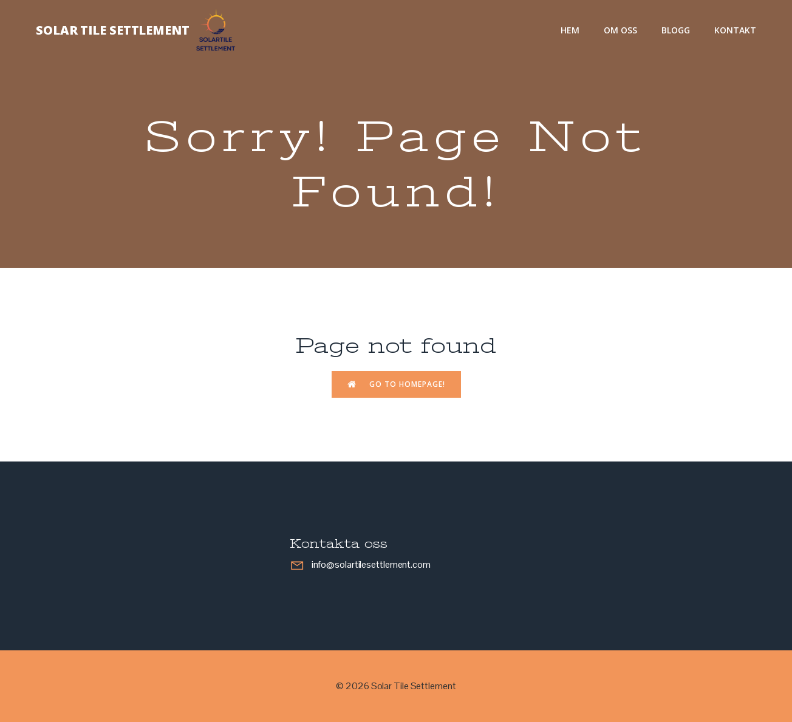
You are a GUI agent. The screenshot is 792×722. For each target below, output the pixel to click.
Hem (570, 30)
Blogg (675, 30)
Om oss (620, 30)
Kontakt (735, 30)
